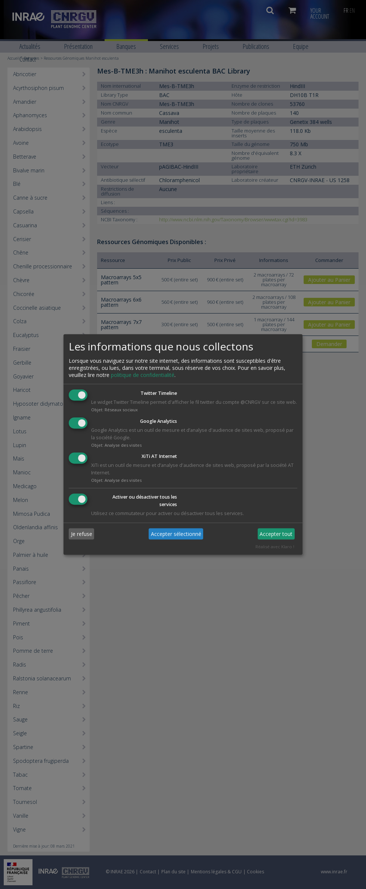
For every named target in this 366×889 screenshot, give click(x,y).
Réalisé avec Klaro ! (274, 547)
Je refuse (81, 533)
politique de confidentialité (142, 374)
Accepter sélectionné (176, 533)
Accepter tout (276, 533)
